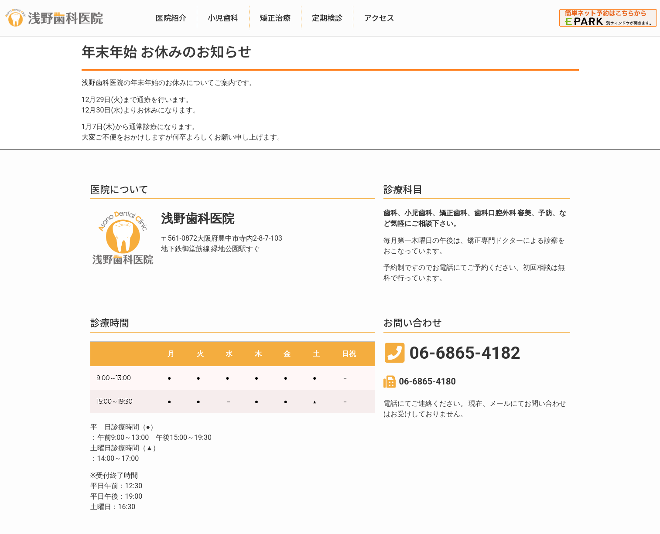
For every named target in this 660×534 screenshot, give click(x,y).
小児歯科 (223, 17)
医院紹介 (171, 17)
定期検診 (327, 17)
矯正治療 (275, 17)
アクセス (379, 17)
